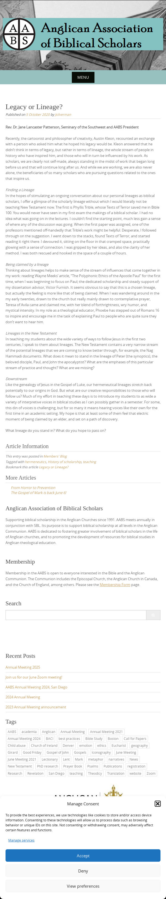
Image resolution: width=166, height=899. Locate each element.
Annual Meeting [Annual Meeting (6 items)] (72, 731)
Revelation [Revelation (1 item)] (35, 773)
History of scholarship (64, 461)
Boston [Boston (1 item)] (113, 738)
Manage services (21, 840)
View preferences (83, 886)
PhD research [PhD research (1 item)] (47, 766)
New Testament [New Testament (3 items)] (20, 766)
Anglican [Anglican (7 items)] (48, 731)
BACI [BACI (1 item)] (49, 738)
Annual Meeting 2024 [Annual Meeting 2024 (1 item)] (24, 738)
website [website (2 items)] (135, 773)
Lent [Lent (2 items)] (66, 759)
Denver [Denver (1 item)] (68, 745)
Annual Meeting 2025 (23, 667)
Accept (83, 855)
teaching (89, 461)
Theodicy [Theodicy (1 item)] (95, 773)
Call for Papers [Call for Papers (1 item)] (135, 738)
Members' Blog (55, 456)
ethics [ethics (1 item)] (101, 745)
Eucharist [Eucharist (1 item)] (119, 745)
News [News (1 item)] (134, 759)
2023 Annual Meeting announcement (36, 707)
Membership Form (115, 584)
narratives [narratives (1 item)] (116, 759)
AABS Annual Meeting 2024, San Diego (36, 687)
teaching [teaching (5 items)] (76, 773)
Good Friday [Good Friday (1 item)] (32, 752)
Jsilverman (63, 114)
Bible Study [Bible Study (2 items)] (93, 738)
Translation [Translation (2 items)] (115, 773)
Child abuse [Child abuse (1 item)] (17, 745)
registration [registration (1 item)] (136, 766)
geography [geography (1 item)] (139, 745)
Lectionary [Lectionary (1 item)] (50, 759)
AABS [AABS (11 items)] (12, 731)
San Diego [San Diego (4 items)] (56, 773)
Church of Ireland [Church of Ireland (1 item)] (44, 745)
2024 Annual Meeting (23, 697)
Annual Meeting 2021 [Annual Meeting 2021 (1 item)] (106, 731)
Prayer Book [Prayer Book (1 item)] (72, 766)
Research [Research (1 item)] (15, 773)
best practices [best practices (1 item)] (69, 738)
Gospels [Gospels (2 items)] (80, 752)
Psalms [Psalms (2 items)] (92, 766)
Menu (83, 77)
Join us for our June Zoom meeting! (34, 677)
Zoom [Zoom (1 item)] (151, 773)
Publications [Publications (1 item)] (113, 766)
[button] (157, 803)
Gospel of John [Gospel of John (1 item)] (58, 752)
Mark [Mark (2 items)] (79, 759)
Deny (83, 871)
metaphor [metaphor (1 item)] (95, 759)
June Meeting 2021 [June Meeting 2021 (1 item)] (22, 759)
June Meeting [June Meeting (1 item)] (126, 752)
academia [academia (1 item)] (29, 731)
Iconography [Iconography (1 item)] (101, 752)
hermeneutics (35, 461)
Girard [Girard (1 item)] (13, 752)
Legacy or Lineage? (53, 467)
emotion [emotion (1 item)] (85, 745)
